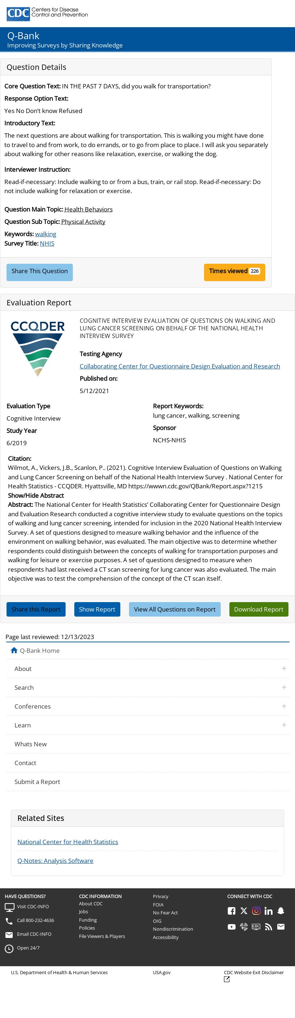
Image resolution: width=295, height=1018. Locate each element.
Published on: (98, 378)
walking (45, 234)
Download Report (258, 609)
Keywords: (19, 234)
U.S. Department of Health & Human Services (59, 972)
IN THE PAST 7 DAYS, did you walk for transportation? (136, 86)
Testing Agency (101, 354)
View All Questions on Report (175, 609)
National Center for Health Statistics (67, 842)
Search (24, 687)
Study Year (22, 430)
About (23, 668)
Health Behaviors (89, 209)
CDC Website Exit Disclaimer (254, 972)
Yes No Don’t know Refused (43, 111)
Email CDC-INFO (34, 934)
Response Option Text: (36, 98)
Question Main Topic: (33, 209)
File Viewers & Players (102, 936)
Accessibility (166, 937)
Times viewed (228, 271)
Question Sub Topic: (32, 221)
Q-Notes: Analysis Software (55, 860)
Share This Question (40, 271)
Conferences (32, 706)
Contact (25, 763)
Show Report (97, 609)
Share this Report (36, 609)
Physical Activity (83, 221)
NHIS (47, 243)
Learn (22, 725)
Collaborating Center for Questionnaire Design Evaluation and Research (180, 366)
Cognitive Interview (34, 418)
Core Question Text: (32, 86)
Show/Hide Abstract (36, 495)
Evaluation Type (28, 406)
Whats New (30, 744)
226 (254, 271)
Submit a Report (37, 781)
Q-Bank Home (40, 650)
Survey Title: (21, 243)
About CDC (91, 903)
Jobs (83, 911)
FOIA (158, 904)
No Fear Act (165, 912)
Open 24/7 (28, 947)
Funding (88, 920)
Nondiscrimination (173, 929)
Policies (87, 928)
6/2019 (17, 443)
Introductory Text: (29, 123)
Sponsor (164, 428)
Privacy (161, 896)
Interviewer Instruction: (37, 169)
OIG (157, 921)
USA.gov (162, 972)
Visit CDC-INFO (33, 906)
